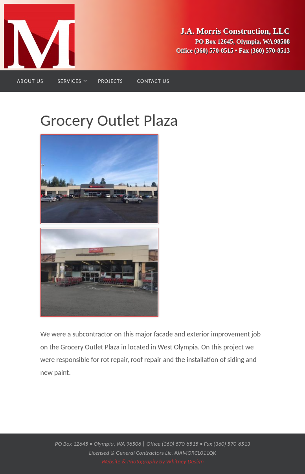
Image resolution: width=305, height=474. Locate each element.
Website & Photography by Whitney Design (152, 461)
